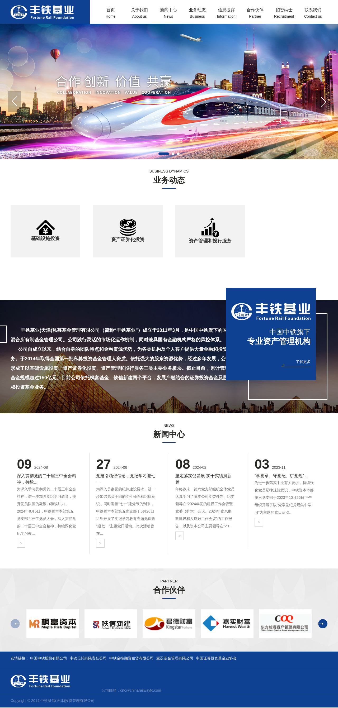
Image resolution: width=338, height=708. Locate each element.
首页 (110, 15)
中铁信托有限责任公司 (88, 659)
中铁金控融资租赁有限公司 (131, 659)
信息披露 (226, 15)
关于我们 (139, 15)
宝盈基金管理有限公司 (174, 659)
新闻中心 (168, 15)
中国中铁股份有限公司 (48, 659)
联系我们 (313, 15)
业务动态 (197, 15)
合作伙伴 (255, 15)
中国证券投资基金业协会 (216, 659)
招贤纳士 (284, 15)
